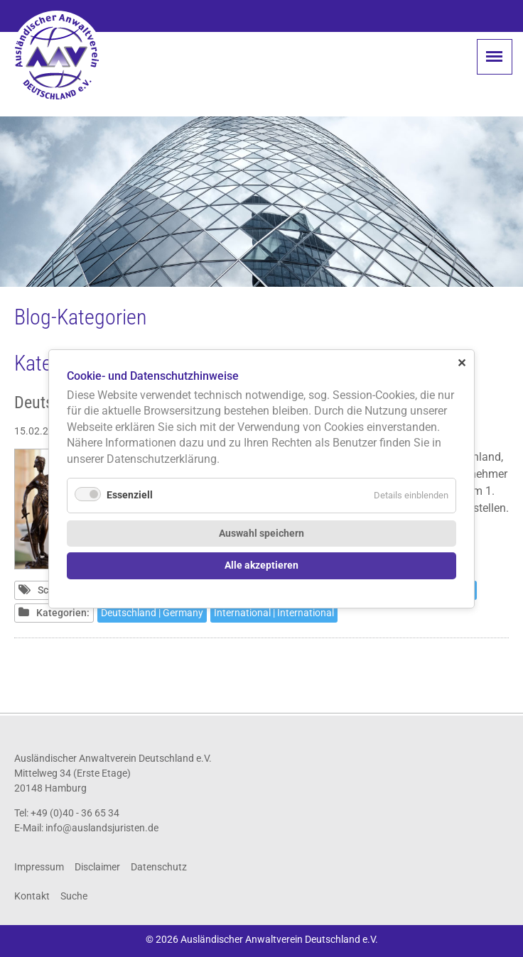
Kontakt (32, 896)
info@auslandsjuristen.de (101, 827)
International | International (274, 612)
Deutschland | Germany (152, 612)
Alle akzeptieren (261, 565)
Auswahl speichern (261, 533)
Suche (73, 896)
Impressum (39, 867)
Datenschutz (159, 867)
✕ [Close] (461, 362)
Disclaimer (97, 867)
